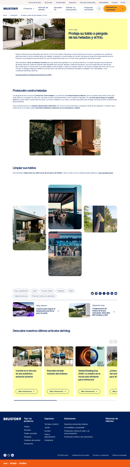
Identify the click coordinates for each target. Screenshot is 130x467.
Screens (27, 430)
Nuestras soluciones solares (76, 424)
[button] (65, 207)
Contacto (115, 2)
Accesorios (28, 444)
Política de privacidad (119, 455)
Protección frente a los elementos (43, 296)
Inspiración (72, 2)
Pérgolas (27, 437)
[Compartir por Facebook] (100, 293)
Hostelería (60, 291)
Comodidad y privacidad (74, 427)
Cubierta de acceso (32, 440)
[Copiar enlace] (92, 293)
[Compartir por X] (104, 293)
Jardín (34, 291)
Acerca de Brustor (35, 2)
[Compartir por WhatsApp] (108, 293)
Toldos (71, 291)
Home (5, 15)
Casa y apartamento (21, 291)
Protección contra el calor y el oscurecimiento (76, 432)
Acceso (47, 431)
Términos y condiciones (101, 455)
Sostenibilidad (103, 2)
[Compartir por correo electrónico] (96, 293)
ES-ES (124, 2)
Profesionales (60, 2)
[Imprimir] (115, 293)
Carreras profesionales (87, 2)
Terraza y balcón (47, 291)
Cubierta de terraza (20, 296)
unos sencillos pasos (105, 173)
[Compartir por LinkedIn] (111, 293)
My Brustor (48, 2)
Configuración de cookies (80, 455)
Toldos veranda (30, 433)
